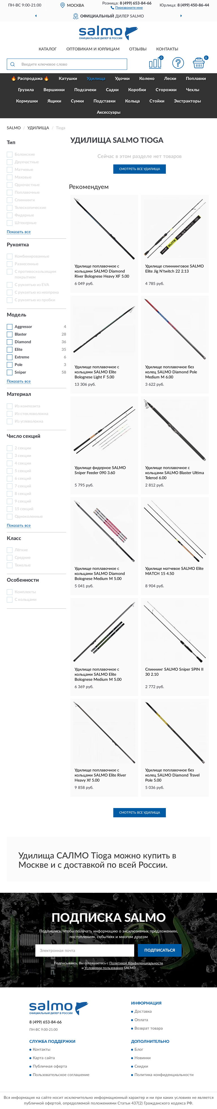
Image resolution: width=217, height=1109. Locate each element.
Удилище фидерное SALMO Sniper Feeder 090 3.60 (100, 470)
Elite (18, 350)
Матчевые (24, 170)
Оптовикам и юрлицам (93, 49)
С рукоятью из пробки (35, 300)
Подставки (105, 101)
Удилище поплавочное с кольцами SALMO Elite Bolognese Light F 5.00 (97, 372)
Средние (23, 558)
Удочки (122, 79)
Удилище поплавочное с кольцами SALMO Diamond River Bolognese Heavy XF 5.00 (102, 271)
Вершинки (54, 90)
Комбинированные (32, 256)
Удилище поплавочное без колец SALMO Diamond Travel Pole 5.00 (172, 775)
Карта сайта (44, 1058)
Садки (112, 90)
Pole (18, 365)
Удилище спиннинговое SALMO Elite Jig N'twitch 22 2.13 (174, 268)
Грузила (26, 90)
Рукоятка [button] (18, 244)
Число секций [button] (23, 436)
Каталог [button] (48, 49)
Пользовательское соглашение (61, 1075)
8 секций (23, 494)
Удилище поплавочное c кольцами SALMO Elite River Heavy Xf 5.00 (100, 775)
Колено (147, 79)
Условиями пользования (103, 968)
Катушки (68, 79)
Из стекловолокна (31, 414)
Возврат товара (148, 1028)
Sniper (20, 372)
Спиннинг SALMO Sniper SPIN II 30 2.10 (174, 672)
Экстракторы (187, 101)
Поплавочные (27, 193)
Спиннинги (25, 200)
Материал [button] (19, 394)
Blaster (21, 334)
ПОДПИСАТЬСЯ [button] (159, 950)
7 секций (23, 486)
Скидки (141, 1067)
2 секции (23, 448)
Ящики (54, 101)
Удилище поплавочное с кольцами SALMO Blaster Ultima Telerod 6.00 (174, 473)
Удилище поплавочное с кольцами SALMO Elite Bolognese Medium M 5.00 (98, 675)
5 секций (23, 471)
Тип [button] (11, 142)
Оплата (141, 1020)
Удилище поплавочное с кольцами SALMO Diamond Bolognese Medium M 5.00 (100, 574)
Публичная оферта (50, 1067)
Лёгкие (21, 550)
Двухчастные (27, 162)
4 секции (23, 463)
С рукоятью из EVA (32, 285)
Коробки (137, 90)
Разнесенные (26, 264)
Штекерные (25, 223)
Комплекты (25, 592)
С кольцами (25, 600)
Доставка (143, 1012)
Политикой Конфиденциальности (136, 963)
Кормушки (27, 101)
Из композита (27, 406)
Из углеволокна (29, 421)
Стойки (156, 101)
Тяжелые (23, 565)
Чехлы (192, 90)
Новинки (142, 1058)
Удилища (96, 79)
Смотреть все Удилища (139, 169)
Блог (138, 1050)
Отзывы (138, 49)
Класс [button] (14, 538)
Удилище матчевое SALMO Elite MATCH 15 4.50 (174, 571)
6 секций (23, 479)
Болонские (25, 155)
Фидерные (24, 215)
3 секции (23, 456)
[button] (127, 7)
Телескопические (30, 208)
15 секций (24, 509)
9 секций (23, 501)
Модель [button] (16, 315)
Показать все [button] (19, 232)
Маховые (23, 177)
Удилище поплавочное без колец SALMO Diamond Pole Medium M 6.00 (171, 372)
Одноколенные (29, 517)
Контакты (167, 49)
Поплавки (196, 79)
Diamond (23, 342)
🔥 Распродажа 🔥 (30, 79)
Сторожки (166, 90)
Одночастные (27, 185)
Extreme (22, 357)
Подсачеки (85, 90)
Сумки (77, 101)
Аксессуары (108, 112)
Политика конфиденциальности (164, 1075)
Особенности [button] (23, 580)
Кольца (132, 101)
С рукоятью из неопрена (37, 292)
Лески (170, 79)
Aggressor (23, 327)
